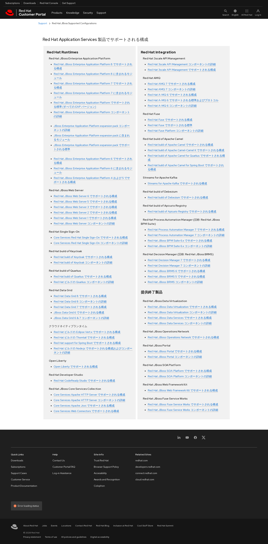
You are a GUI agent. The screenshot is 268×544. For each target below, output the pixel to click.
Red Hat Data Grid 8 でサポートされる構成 (80, 296)
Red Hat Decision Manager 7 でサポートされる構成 (179, 260)
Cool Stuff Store (145, 525)
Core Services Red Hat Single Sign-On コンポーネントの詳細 (91, 243)
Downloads (30, 3)
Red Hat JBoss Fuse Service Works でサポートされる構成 (183, 404)
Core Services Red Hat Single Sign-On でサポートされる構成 (91, 237)
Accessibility (100, 473)
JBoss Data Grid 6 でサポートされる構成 (79, 312)
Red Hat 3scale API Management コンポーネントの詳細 (182, 64)
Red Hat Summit (165, 525)
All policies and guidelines (73, 537)
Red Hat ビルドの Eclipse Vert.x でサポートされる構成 (87, 332)
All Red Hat (246, 12)
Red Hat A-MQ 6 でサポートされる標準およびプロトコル (183, 100)
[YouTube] (187, 439)
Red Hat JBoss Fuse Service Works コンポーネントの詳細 (183, 410)
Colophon (99, 485)
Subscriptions (12, 3)
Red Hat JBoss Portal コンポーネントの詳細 (175, 357)
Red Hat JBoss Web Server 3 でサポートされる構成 (85, 207)
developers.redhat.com (147, 466)
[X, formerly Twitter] (204, 437)
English (235, 12)
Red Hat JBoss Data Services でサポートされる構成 (180, 318)
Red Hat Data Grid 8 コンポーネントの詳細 (80, 301)
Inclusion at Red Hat (123, 525)
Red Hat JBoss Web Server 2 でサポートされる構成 (85, 212)
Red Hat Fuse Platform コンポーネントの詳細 (175, 130)
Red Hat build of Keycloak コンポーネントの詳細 (83, 262)
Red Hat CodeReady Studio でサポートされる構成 (84, 380)
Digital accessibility (99, 537)
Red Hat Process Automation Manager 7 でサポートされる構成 (186, 229)
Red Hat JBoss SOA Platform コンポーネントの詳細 (180, 376)
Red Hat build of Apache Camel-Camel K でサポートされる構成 (186, 150)
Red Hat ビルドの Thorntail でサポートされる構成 (84, 337)
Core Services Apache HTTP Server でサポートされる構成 (89, 394)
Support (42, 23)
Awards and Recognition (107, 479)
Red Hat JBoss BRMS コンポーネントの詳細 (175, 282)
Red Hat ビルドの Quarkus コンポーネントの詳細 (84, 282)
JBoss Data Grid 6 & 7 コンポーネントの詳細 (81, 318)
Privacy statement (32, 537)
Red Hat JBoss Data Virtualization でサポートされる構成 (182, 307)
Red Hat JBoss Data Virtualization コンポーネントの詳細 (182, 312)
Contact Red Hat (83, 525)
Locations (66, 525)
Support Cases (19, 473)
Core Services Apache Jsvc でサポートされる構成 (84, 405)
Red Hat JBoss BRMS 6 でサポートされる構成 (176, 271)
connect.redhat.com (146, 473)
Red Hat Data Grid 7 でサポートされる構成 (80, 307)
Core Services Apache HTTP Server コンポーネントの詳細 (89, 400)
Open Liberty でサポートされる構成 (76, 366)
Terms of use (51, 537)
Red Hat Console (49, 3)
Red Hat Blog (102, 525)
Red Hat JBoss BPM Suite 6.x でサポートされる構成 (180, 240)
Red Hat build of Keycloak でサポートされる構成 (83, 257)
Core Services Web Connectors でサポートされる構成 (86, 411)
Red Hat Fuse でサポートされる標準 (170, 125)
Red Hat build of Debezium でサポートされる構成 (178, 197)
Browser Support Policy (106, 466)
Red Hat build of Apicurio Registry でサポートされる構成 (182, 211)
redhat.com (141, 460)
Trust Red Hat (101, 460)
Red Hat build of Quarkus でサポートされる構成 (83, 276)
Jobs (44, 525)
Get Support (68, 3)
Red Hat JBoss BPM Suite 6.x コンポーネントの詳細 (180, 246)
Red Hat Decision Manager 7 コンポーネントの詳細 (179, 265)
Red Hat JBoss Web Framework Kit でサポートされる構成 (183, 390)
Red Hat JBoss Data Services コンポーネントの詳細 (180, 323)
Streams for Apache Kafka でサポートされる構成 (177, 183)
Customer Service (20, 479)
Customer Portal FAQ (63, 466)
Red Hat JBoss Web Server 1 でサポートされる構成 (85, 218)
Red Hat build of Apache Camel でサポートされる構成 (180, 145)
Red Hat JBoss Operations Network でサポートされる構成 (183, 337)
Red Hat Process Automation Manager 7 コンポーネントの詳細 (186, 235)
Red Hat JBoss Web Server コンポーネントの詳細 (84, 223)
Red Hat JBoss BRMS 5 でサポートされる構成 (176, 276)
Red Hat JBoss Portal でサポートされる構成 (175, 351)
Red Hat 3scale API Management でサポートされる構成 (182, 70)
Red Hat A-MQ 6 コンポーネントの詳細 (172, 105)
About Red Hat (30, 525)
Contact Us (58, 460)
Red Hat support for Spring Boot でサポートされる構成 (87, 343)
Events (54, 525)
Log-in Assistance (61, 473)
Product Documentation (24, 485)
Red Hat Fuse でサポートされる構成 (170, 120)
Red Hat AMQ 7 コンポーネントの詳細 (171, 89)
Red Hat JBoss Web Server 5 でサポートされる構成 (85, 201)
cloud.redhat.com (144, 479)
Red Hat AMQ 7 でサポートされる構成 (171, 84)
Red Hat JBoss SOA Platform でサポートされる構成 (180, 371)
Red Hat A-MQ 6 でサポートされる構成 (172, 95)
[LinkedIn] (179, 439)
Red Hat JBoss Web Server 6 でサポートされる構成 (85, 196)
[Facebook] (195, 439)
